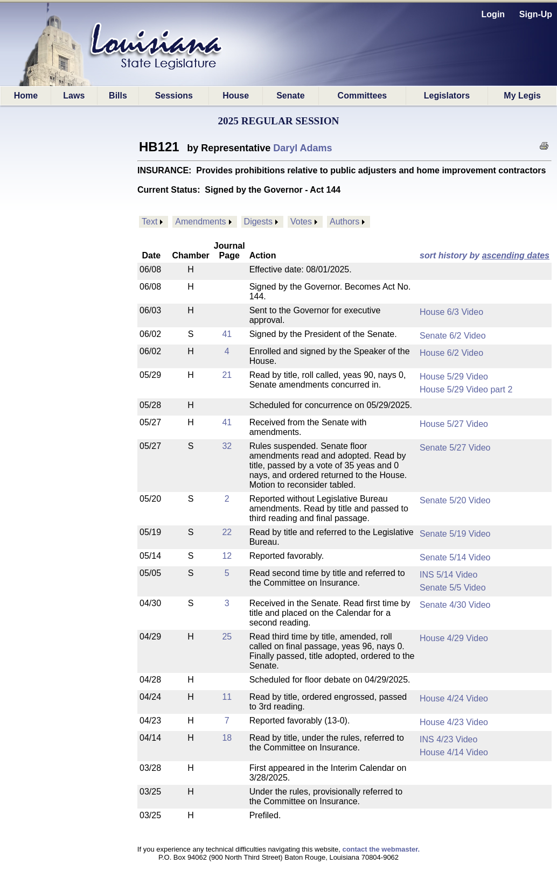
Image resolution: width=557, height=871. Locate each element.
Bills (118, 95)
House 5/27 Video (454, 424)
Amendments (200, 221)
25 (227, 636)
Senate (290, 95)
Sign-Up (535, 14)
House (235, 95)
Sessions (174, 95)
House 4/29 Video (454, 638)
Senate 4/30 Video (455, 604)
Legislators (447, 95)
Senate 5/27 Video (455, 447)
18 (227, 737)
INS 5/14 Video (448, 574)
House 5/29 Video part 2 (466, 389)
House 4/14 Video (454, 752)
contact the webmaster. (381, 849)
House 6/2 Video (451, 352)
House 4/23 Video (454, 722)
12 (227, 555)
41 (227, 334)
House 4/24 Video (454, 698)
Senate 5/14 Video (455, 557)
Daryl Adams (302, 148)
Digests (258, 221)
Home (26, 95)
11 (227, 696)
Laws (74, 95)
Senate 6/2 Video (452, 335)
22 (227, 532)
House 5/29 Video (454, 376)
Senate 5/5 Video (452, 587)
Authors (344, 221)
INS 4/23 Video (448, 739)
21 (227, 375)
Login (493, 14)
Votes (301, 221)
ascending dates (515, 255)
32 (227, 446)
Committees (362, 95)
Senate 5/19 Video (455, 533)
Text (149, 221)
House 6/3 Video (451, 312)
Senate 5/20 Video (455, 500)
